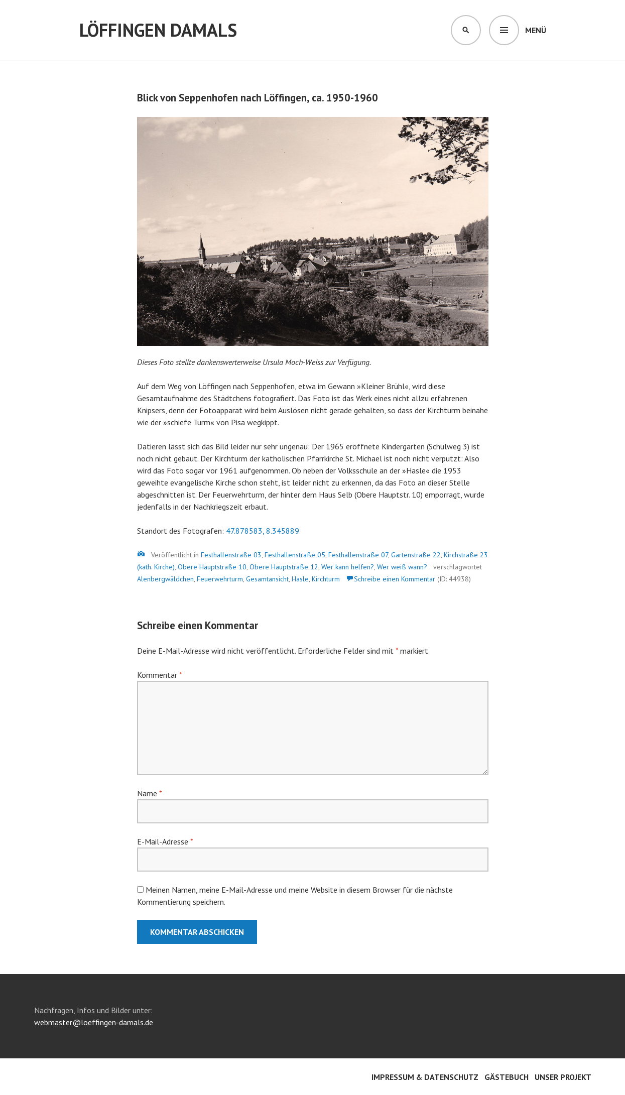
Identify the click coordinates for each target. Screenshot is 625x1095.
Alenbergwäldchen (165, 578)
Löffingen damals (158, 30)
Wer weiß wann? (402, 566)
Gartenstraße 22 (416, 554)
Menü (535, 30)
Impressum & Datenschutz (424, 1077)
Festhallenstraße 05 (295, 554)
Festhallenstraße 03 (231, 554)
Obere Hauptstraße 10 (212, 566)
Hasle (300, 578)
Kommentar (159, 675)
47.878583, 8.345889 (262, 531)
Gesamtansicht (267, 578)
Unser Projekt (563, 1077)
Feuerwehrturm (220, 578)
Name (149, 793)
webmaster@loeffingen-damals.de (93, 1022)
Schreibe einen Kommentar (394, 578)
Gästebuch (506, 1077)
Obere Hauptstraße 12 (283, 566)
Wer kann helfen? (347, 566)
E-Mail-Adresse (165, 841)
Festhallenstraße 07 (358, 554)
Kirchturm (326, 578)
